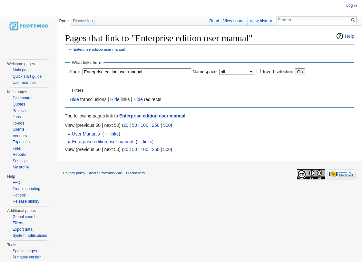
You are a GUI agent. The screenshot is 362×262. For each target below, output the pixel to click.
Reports (19, 154)
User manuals (24, 82)
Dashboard (22, 98)
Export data (22, 229)
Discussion (83, 20)
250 (155, 125)
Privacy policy (74, 173)
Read (214, 20)
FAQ (16, 182)
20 (126, 125)
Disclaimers (135, 173)
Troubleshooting (26, 188)
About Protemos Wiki (105, 173)
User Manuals (86, 133)
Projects (19, 110)
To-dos (18, 123)
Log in (351, 5)
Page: (76, 71)
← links (111, 133)
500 (167, 125)
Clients (18, 129)
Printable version (27, 257)
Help (349, 36)
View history (261, 20)
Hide (74, 99)
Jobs (17, 117)
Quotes (19, 104)
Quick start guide (27, 76)
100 (144, 125)
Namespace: (205, 71)
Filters (18, 223)
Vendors (20, 136)
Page (64, 20)
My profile (21, 167)
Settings (19, 161)
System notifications (30, 235)
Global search (24, 217)
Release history (26, 201)
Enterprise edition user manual (99, 49)
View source (234, 20)
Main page (22, 70)
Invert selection (278, 71)
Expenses (21, 142)
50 (134, 125)
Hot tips (19, 195)
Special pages (25, 251)
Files (17, 148)
